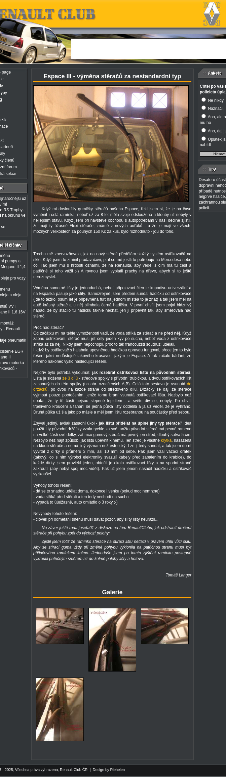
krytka (166, 440)
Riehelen (117, 770)
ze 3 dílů (71, 378)
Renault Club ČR (74, 770)
